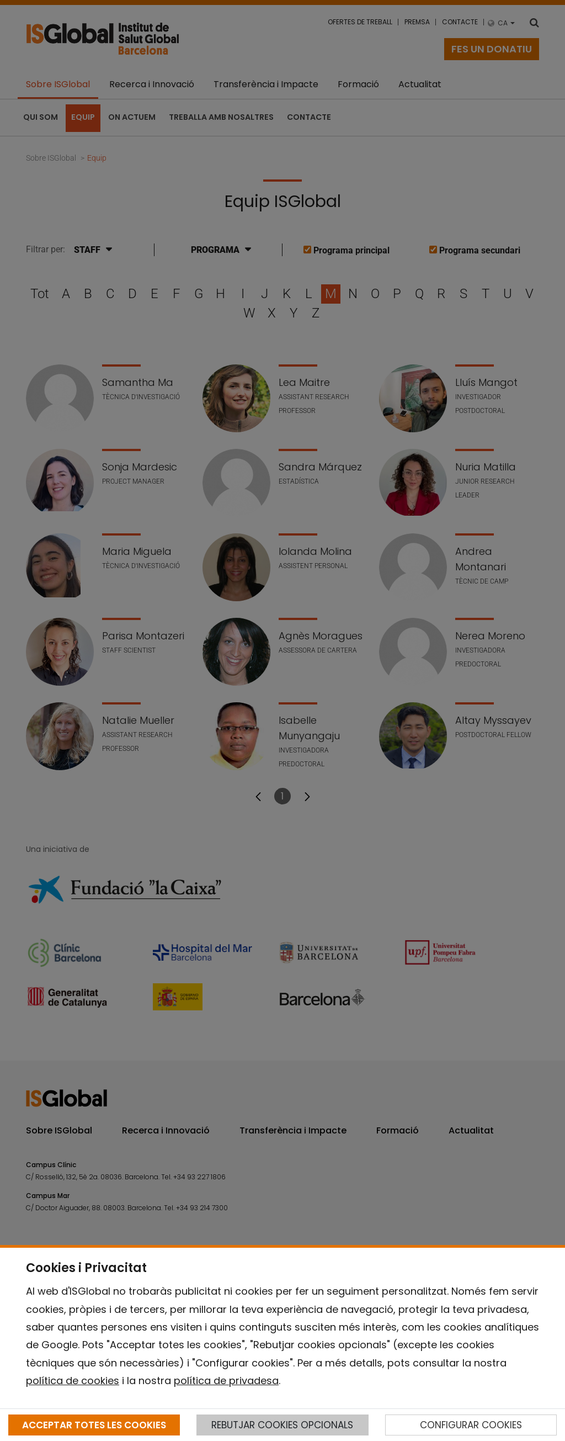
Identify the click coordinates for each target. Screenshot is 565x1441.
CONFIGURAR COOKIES (471, 1425)
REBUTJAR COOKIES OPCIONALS (282, 1425)
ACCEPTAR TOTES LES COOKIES (94, 1425)
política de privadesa (226, 1380)
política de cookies (72, 1380)
